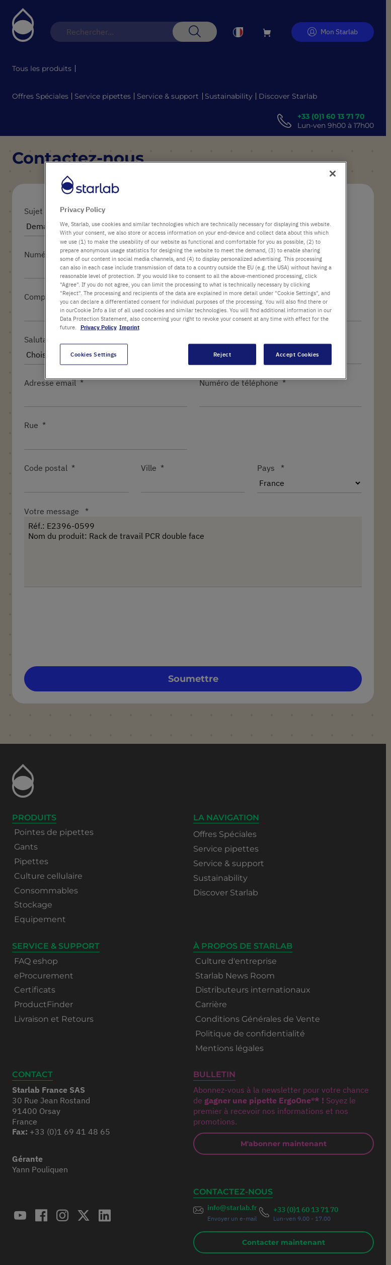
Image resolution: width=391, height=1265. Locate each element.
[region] (196, 270)
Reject (222, 354)
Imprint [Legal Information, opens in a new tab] (129, 327)
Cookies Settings (93, 354)
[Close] (333, 173)
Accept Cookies (297, 354)
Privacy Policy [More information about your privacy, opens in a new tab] (99, 327)
